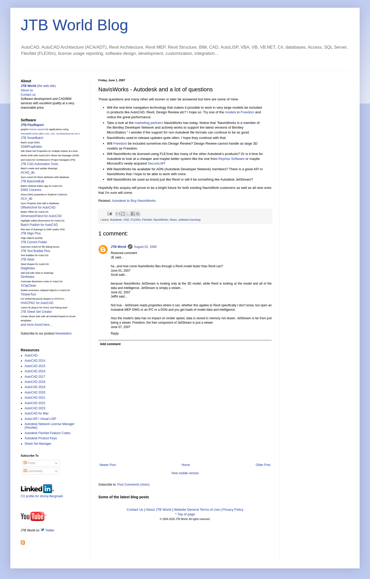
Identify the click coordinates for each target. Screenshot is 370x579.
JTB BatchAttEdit (32, 181)
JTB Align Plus (31, 233)
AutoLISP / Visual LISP (40, 419)
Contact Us (135, 509)
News (173, 219)
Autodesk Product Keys (41, 438)
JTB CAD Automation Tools (39, 164)
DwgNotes (28, 268)
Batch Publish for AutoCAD (39, 225)
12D (52, 133)
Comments (33, 471)
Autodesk (116, 219)
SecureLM (155, 163)
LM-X (77, 133)
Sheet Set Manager (38, 444)
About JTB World (158, 509)
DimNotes (27, 277)
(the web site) (38, 86)
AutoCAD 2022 (35, 403)
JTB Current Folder (34, 242)
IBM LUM (44, 133)
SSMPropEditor (31, 147)
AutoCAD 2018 (35, 382)
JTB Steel (27, 259)
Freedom (247, 112)
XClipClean (28, 285)
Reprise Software (231, 159)
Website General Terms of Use (197, 509)
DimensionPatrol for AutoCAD (41, 216)
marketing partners (149, 123)
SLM (58, 133)
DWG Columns (31, 190)
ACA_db (26, 199)
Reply (115, 333)
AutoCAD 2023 (35, 408)
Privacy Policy (233, 509)
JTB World (118, 247)
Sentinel (66, 133)
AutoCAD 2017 (35, 376)
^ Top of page (185, 514)
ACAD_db (27, 172)
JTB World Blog (74, 25)
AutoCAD (31, 355)
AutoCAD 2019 (35, 387)
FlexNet (147, 219)
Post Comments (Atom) (133, 484)
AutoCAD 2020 (35, 392)
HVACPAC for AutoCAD (37, 303)
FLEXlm (135, 219)
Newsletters (63, 333)
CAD (126, 219)
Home (186, 465)
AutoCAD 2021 (35, 397)
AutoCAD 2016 (35, 371)
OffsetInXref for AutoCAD (38, 207)
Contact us (28, 94)
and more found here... (36, 324)
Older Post (263, 465)
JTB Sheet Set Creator (36, 312)
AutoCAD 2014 (35, 360)
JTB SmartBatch (32, 138)
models (230, 112)
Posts (29, 463)
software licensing (189, 219)
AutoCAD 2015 (35, 366)
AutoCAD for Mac (37, 413)
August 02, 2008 (145, 247)
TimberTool (28, 294)
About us (27, 90)
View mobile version (185, 473)
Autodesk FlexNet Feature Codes (47, 433)
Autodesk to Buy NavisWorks (134, 201)
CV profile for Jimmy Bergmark (42, 494)
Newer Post (108, 465)
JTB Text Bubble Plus (35, 251)
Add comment (110, 344)
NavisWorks (160, 219)
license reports (37, 129)
